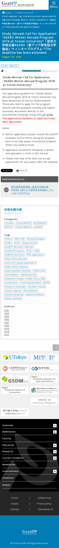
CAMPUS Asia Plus (14, 254)
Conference (11, 282)
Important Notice (35, 294)
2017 (6, 334)
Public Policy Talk (35, 278)
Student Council (36, 286)
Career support (13, 290)
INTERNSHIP (40, 223)
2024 (6, 313)
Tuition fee (39, 270)
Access (14, 498)
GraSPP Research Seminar (19, 246)
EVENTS (38, 227)
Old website (44, 509)
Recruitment (30, 290)
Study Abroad (29, 242)
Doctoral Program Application (20, 262)
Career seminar (13, 298)
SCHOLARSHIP (23, 223)
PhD (37, 250)
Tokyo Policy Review (15, 258)
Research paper (36, 238)
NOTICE (9, 227)
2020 (6, 325)
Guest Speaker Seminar (18, 270)
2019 (6, 328)
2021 (6, 322)
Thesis (8, 238)
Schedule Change (14, 278)
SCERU (8, 242)
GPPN (46, 282)
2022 (6, 319)
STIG (17, 242)
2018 (6, 331)
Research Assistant (15, 286)
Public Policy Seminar (16, 266)
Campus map (44, 498)
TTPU (29, 250)
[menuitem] (29, 438)
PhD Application (35, 254)
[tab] (29, 426)
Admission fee (28, 274)
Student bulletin (24, 13)
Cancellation (11, 274)
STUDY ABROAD (10, 65)
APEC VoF (20, 238)
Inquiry (14, 504)
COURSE (9, 223)
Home (6, 13)
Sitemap (14, 509)
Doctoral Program (14, 250)
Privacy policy (44, 504)
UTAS (49, 114)
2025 (6, 310)
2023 (6, 316)
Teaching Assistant (30, 282)
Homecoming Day (14, 294)
